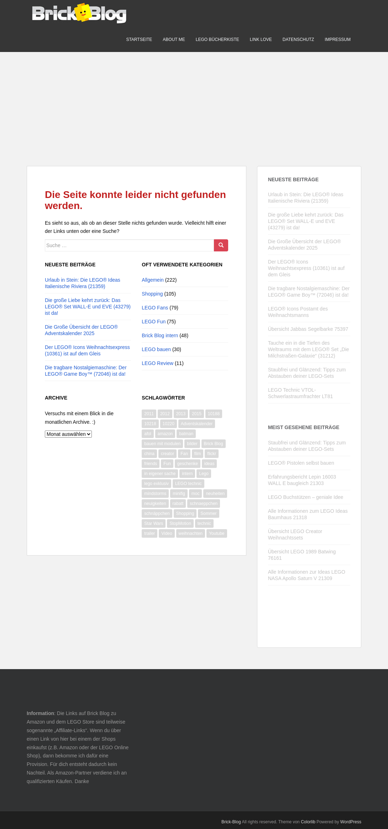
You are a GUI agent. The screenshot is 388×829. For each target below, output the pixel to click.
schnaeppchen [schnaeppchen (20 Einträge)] (203, 503)
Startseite (139, 39)
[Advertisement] (194, 102)
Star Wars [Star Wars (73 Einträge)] (153, 523)
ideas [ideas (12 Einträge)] (209, 463)
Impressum (338, 39)
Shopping (152, 294)
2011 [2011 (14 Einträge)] (149, 413)
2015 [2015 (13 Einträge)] (196, 413)
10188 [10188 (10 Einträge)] (214, 413)
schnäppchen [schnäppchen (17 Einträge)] (156, 513)
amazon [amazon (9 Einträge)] (165, 433)
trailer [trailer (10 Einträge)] (149, 533)
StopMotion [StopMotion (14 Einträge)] (180, 523)
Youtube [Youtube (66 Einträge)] (217, 533)
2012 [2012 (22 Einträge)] (165, 413)
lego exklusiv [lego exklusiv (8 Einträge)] (156, 483)
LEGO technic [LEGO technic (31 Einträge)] (188, 483)
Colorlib (308, 821)
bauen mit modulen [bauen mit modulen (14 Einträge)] (162, 443)
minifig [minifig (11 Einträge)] (179, 493)
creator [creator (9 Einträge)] (167, 453)
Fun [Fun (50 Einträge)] (167, 463)
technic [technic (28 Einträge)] (204, 523)
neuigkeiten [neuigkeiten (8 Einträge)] (155, 503)
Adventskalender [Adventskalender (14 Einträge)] (197, 423)
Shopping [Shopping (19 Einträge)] (185, 513)
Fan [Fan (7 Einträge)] (184, 453)
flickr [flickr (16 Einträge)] (211, 453)
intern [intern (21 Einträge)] (187, 473)
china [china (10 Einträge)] (149, 453)
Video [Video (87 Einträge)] (166, 533)
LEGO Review (157, 363)
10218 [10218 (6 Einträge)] (150, 423)
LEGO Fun (154, 321)
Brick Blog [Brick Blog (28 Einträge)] (213, 443)
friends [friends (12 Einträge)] (150, 463)
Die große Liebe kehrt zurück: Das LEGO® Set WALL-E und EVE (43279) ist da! (88, 306)
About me (174, 39)
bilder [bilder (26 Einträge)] (192, 443)
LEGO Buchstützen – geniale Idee (306, 497)
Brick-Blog (231, 821)
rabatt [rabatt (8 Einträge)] (178, 503)
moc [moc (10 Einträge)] (196, 493)
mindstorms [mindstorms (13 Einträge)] (155, 493)
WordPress (350, 821)
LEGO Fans (155, 308)
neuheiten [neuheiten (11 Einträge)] (215, 493)
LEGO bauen (156, 349)
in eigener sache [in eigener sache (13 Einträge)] (159, 473)
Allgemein (152, 280)
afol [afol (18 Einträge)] (147, 433)
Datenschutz (298, 39)
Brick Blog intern (160, 335)
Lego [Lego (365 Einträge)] (204, 473)
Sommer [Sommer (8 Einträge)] (208, 513)
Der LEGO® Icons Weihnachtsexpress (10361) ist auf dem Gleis (306, 268)
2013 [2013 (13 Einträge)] (181, 413)
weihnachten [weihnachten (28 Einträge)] (191, 533)
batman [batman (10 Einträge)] (186, 433)
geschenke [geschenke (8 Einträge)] (187, 463)
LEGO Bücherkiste (217, 39)
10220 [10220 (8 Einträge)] (168, 423)
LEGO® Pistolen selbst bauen (301, 463)
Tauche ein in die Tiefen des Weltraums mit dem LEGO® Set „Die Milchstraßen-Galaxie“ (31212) (308, 349)
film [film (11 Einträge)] (197, 453)
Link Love (261, 39)
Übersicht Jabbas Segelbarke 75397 (308, 329)
